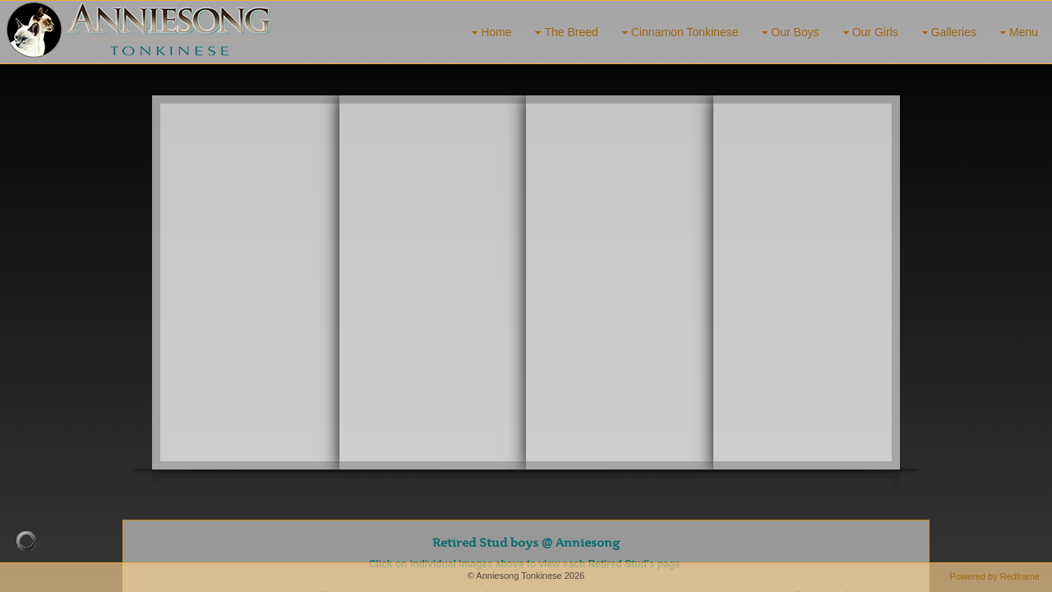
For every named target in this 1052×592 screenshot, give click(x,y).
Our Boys (788, 32)
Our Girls (868, 32)
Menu (1017, 32)
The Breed (564, 32)
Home (489, 32)
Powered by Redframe (995, 576)
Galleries (947, 32)
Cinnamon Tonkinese (678, 32)
